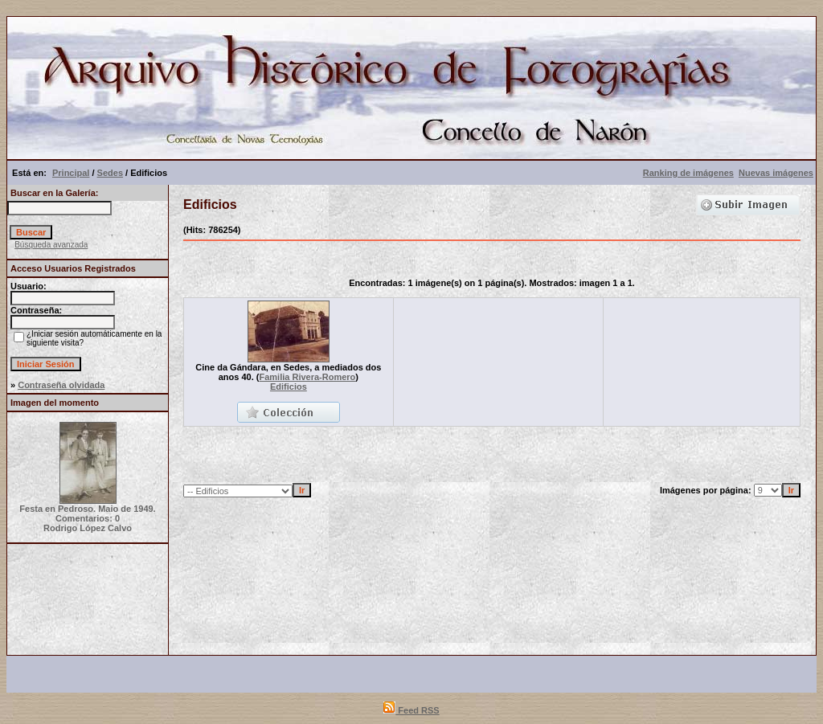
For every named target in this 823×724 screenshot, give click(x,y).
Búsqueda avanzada (51, 244)
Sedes (110, 173)
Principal (70, 173)
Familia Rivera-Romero (308, 377)
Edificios (288, 386)
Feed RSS (411, 710)
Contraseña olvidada (61, 385)
